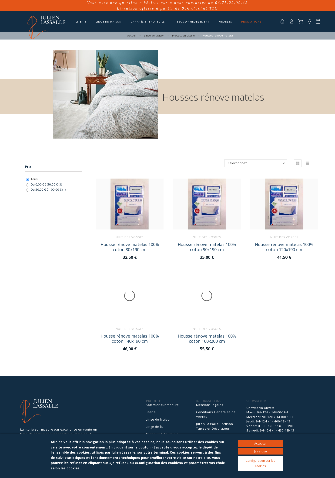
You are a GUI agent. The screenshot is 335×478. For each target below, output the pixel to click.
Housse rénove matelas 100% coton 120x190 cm (284, 247)
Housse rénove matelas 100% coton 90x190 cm (207, 247)
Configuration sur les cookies (260, 463)
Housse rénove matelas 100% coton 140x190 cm (129, 338)
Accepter (260, 443)
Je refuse (260, 451)
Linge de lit (154, 427)
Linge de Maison (159, 419)
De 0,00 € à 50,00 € (46, 184)
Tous (34, 179)
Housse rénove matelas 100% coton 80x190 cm (129, 247)
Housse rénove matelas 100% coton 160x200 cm (207, 338)
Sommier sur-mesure (162, 405)
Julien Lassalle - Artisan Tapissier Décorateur (214, 426)
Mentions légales (209, 405)
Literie (151, 412)
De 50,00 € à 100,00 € (48, 189)
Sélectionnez (237, 163)
